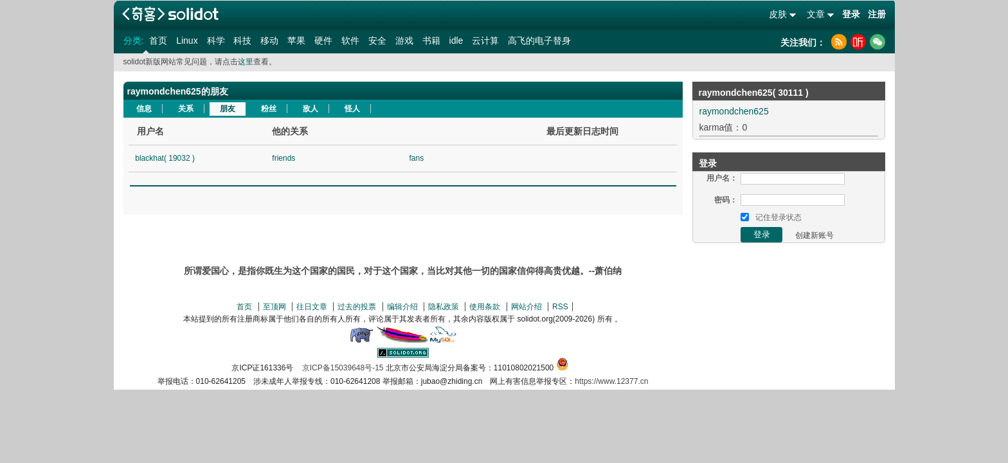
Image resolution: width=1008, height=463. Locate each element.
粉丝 (268, 108)
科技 (242, 40)
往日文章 (311, 306)
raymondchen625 (734, 111)
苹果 (296, 40)
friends (283, 158)
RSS (560, 306)
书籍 (431, 40)
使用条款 (484, 306)
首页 (158, 40)
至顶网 (274, 306)
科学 (216, 40)
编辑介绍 (402, 306)
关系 (186, 108)
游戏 (404, 40)
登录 (851, 14)
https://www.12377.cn (611, 381)
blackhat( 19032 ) (165, 158)
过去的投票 (357, 306)
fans (416, 158)
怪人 (352, 108)
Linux (186, 40)
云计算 (485, 40)
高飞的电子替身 (539, 40)
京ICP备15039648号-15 (343, 367)
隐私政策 (443, 306)
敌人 (310, 108)
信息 (144, 108)
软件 (350, 40)
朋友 (227, 108)
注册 (877, 14)
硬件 (323, 40)
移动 (269, 40)
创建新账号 (814, 235)
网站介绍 (526, 306)
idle (456, 40)
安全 (377, 40)
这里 (245, 61)
